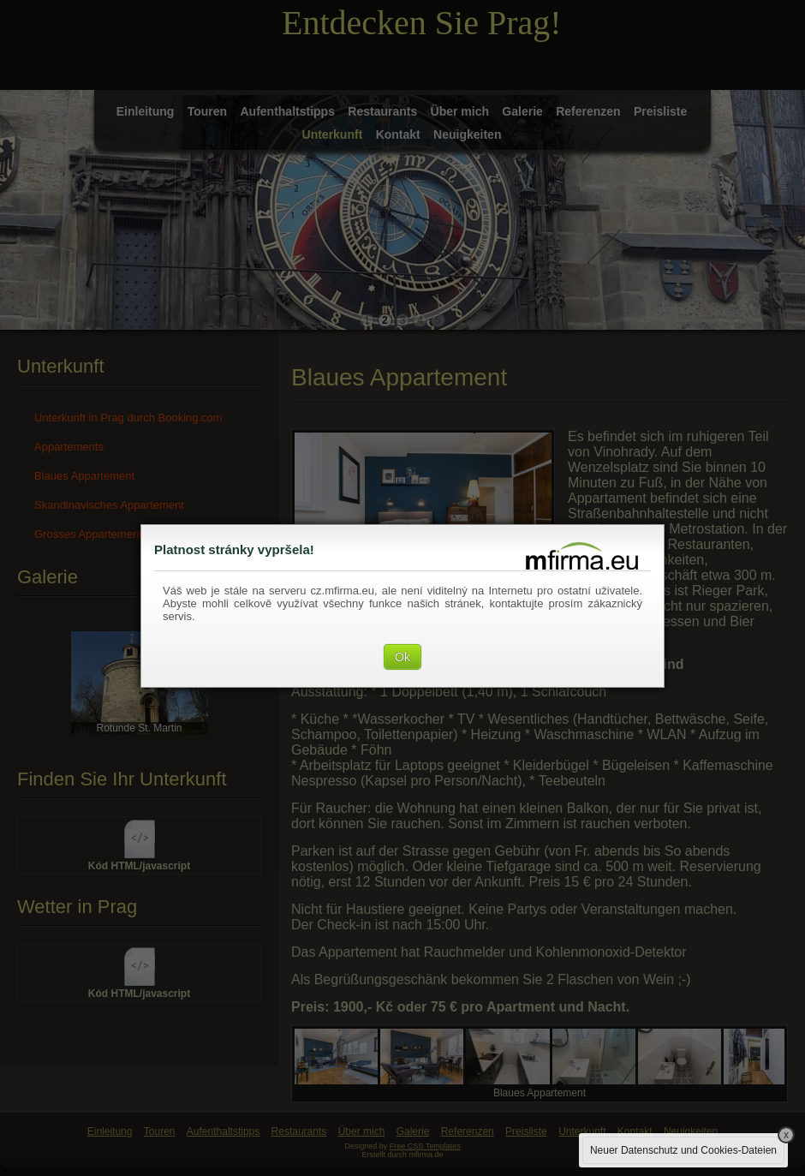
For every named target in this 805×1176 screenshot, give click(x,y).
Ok (402, 657)
